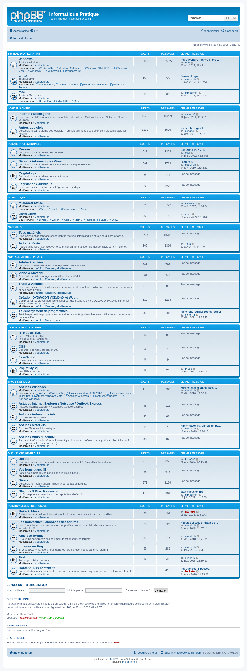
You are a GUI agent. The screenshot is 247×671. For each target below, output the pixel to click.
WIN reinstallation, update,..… (199, 387)
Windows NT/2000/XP (98, 68)
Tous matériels (30, 232)
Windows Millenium (68, 68)
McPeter (190, 511)
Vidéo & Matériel (31, 273)
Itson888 (190, 459)
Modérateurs (41, 65)
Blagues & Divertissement (38, 491)
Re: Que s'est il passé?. (195, 568)
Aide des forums (31, 535)
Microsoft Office (31, 203)
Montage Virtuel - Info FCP (26, 257)
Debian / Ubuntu (67, 84)
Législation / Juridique (35, 184)
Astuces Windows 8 (106, 396)
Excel (53, 209)
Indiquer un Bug (31, 546)
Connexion (14, 584)
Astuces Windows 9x (50, 393)
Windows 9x (45, 68)
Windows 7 (35, 70)
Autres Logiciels (31, 127)
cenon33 (190, 114)
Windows (26, 59)
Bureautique (16, 197)
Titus (188, 243)
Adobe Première (31, 262)
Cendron (50, 268)
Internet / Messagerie (34, 114)
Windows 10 (72, 70)
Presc (188, 368)
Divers (41, 219)
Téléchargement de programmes (43, 311)
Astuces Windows (32, 387)
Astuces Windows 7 (78, 396)
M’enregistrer (36, 584)
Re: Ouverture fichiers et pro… (200, 59)
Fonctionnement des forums (27, 506)
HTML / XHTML (30, 333)
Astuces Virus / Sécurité (37, 437)
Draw (113, 219)
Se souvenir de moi (139, 590)
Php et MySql (29, 368)
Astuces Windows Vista (47, 396)
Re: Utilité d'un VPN (193, 149)
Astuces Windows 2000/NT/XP (85, 393)
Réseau (24, 149)
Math (76, 219)
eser (187, 62)
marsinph (190, 79)
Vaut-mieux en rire (192, 491)
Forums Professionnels (24, 144)
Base (102, 219)
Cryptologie (27, 173)
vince (188, 214)
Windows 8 (53, 70)
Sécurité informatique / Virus (40, 161)
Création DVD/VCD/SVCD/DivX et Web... (48, 297)
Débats (24, 459)
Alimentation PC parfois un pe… (201, 425)
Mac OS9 (61, 101)
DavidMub (191, 203)
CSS (22, 346)
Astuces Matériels (32, 425)
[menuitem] (35, 31)
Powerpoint (67, 209)
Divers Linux (45, 84)
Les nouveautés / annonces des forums (48, 522)
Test (22, 557)
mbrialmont (191, 92)
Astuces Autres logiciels (37, 414)
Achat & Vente (29, 243)
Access (83, 209)
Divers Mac (44, 101)
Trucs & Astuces (31, 284)
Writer (54, 219)
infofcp (39, 268)
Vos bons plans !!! (32, 469)
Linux (23, 75)
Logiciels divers (19, 108)
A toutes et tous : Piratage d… (199, 522)
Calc (65, 219)
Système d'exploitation (24, 53)
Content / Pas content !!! (37, 568)
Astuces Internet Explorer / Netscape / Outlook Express (60, 403)
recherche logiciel (192, 128)
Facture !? (187, 161)
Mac (22, 92)
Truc (116, 642)
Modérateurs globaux (51, 617)
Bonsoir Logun (190, 76)
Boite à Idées (29, 511)
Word (41, 209)
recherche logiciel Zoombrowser (201, 311)
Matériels (15, 227)
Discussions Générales (24, 453)
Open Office (28, 213)
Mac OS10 (78, 101)
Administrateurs (28, 617)
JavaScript (27, 357)
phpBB (112, 659)
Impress (89, 219)
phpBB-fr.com (129, 661)
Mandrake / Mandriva (94, 84)
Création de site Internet (25, 327)
